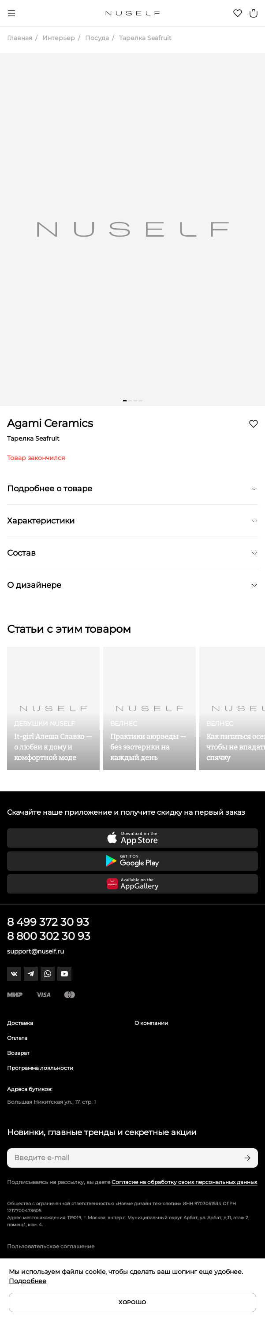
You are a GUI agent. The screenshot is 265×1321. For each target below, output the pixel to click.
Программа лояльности (40, 1068)
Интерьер (58, 38)
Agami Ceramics (50, 423)
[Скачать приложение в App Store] (132, 838)
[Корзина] (253, 13)
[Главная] (132, 13)
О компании (151, 1023)
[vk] (14, 974)
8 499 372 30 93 (48, 922)
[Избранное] (237, 13)
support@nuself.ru (35, 951)
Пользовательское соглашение (50, 1246)
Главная (19, 38)
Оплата (17, 1038)
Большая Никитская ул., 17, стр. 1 (51, 1101)
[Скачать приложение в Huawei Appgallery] (132, 884)
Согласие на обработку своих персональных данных (184, 1182)
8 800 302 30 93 (48, 936)
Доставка (20, 1023)
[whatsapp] (48, 974)
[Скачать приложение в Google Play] (132, 861)
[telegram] (31, 974)
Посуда (96, 38)
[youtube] (64, 974)
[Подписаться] (246, 1158)
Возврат (18, 1053)
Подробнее (27, 1281)
